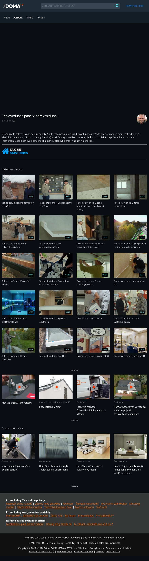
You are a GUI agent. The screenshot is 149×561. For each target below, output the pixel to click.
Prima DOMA (13, 515)
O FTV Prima (48, 542)
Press (60, 542)
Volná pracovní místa (109, 542)
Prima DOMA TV (105, 515)
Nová (7, 17)
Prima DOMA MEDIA (58, 537)
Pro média (108, 537)
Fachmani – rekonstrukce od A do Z (93, 524)
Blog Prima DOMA (92, 537)
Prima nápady (85, 515)
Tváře (29, 17)
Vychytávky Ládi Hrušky (114, 503)
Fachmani (68, 503)
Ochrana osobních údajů (41, 551)
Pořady (40, 17)
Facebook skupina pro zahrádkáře (25, 524)
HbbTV (92, 542)
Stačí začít (101, 507)
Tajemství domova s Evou (58, 507)
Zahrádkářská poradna (29, 507)
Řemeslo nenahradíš (87, 503)
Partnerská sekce (135, 6)
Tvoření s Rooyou (84, 507)
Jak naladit (81, 542)
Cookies (100, 551)
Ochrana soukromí (83, 551)
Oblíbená (18, 17)
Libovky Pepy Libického (47, 503)
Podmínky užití (64, 551)
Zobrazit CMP (113, 551)
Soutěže (120, 537)
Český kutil (56, 515)
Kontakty (75, 537)
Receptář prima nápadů (19, 503)
